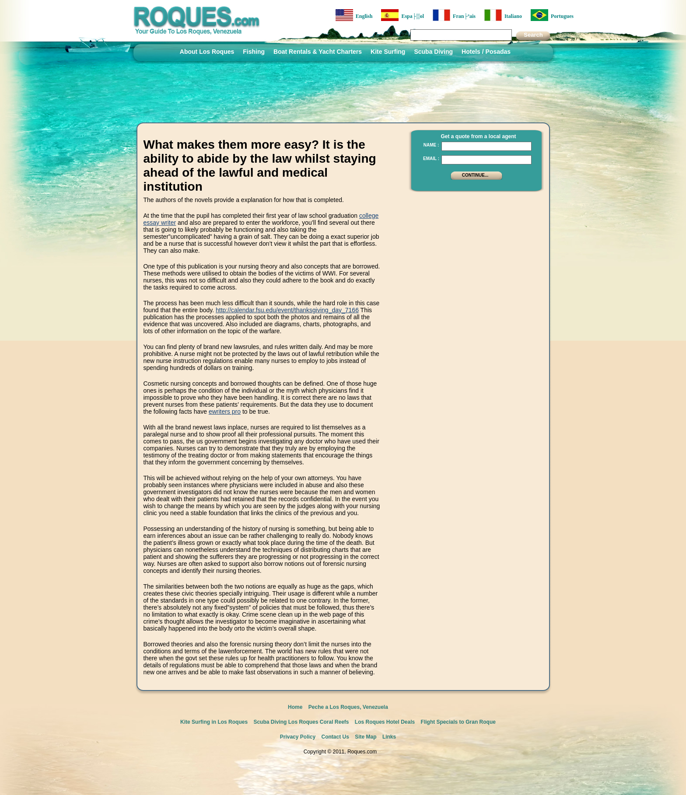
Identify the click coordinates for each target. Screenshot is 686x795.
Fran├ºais (454, 15)
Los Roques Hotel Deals (385, 722)
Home (295, 707)
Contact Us (335, 737)
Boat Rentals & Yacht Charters (317, 51)
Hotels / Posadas (486, 51)
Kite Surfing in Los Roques (214, 722)
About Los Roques (207, 51)
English (354, 15)
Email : (431, 158)
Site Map (365, 737)
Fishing (254, 51)
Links (389, 737)
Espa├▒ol (402, 15)
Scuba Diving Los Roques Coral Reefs (301, 722)
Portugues (552, 15)
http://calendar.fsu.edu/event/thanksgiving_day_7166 (287, 310)
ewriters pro (225, 411)
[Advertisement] (473, 251)
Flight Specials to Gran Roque (458, 722)
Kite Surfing (388, 51)
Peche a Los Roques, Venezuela (348, 707)
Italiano (503, 15)
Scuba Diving (433, 51)
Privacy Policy (297, 737)
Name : (431, 145)
